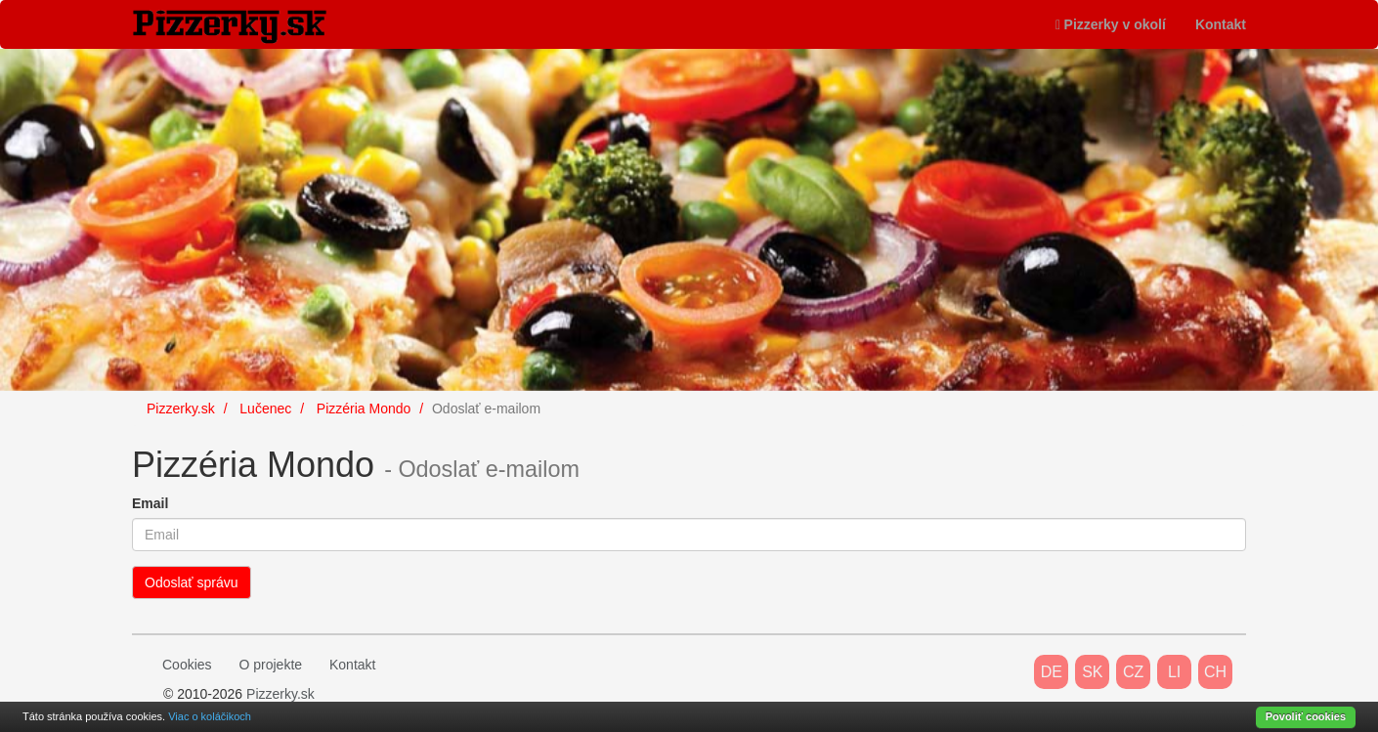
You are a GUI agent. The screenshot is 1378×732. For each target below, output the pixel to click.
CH (1215, 672)
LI (1174, 672)
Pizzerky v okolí (1110, 24)
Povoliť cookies (1306, 716)
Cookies (187, 664)
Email (150, 503)
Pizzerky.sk (280, 694)
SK (1092, 672)
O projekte (270, 664)
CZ (1133, 672)
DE (1051, 672)
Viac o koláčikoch (209, 716)
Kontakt (1220, 24)
